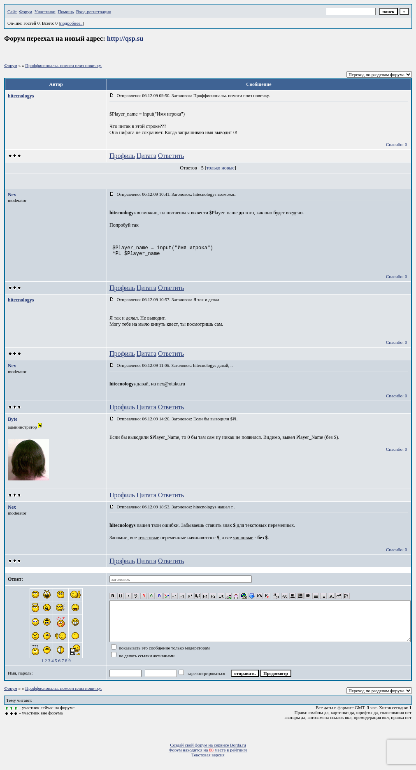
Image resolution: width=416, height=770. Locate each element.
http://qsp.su (125, 38)
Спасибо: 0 (396, 144)
